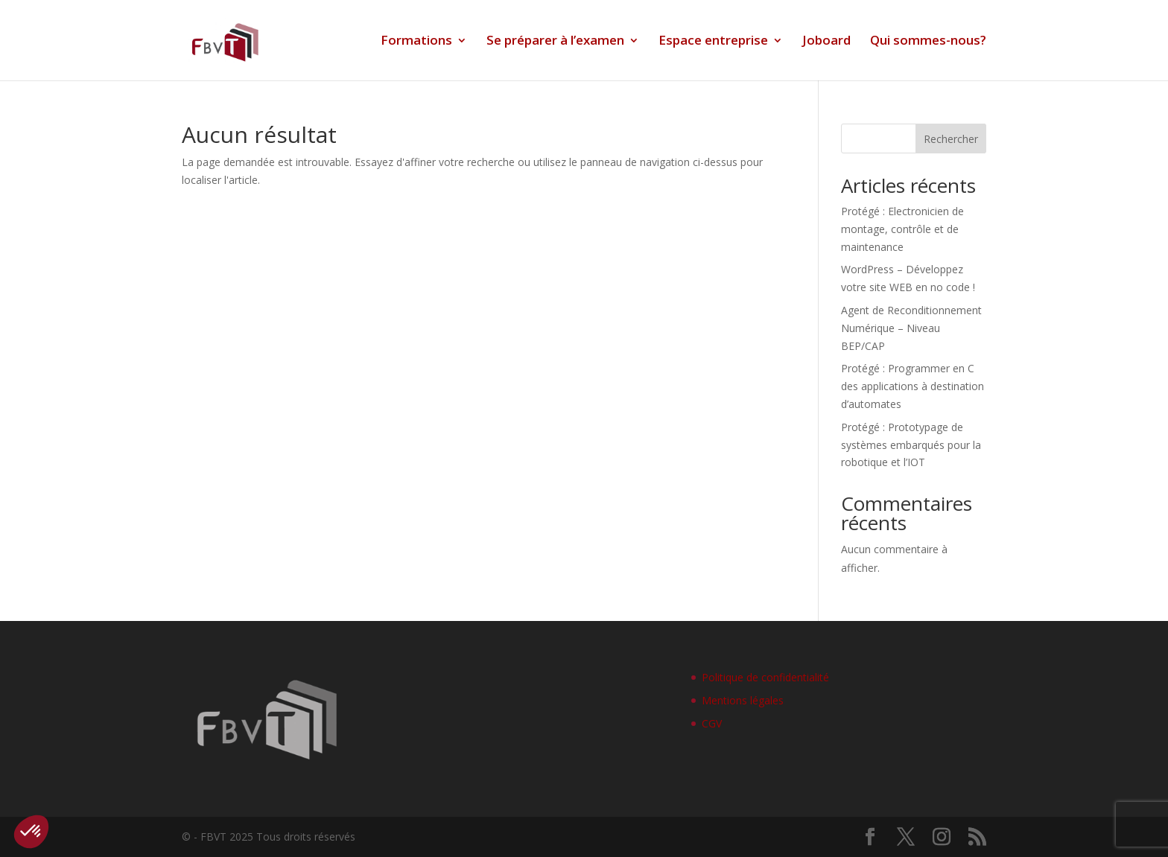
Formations (416, 41)
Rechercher (951, 139)
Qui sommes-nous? (928, 41)
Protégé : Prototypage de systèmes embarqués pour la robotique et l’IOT (911, 445)
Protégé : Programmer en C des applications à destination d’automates (912, 386)
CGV (712, 723)
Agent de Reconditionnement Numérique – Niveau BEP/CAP (911, 328)
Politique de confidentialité (765, 677)
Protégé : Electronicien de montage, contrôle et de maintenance (902, 229)
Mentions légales (743, 700)
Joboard (826, 41)
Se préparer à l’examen (555, 41)
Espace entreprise (713, 41)
